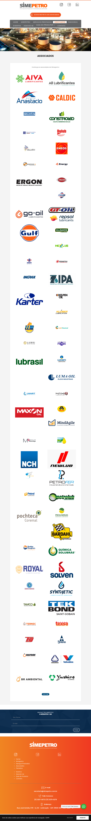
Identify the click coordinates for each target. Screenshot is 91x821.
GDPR (47, 818)
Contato (61, 26)
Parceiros (72, 22)
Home (15, 22)
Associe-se (28, 26)
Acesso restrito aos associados (46, 14)
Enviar (76, 730)
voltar (45, 694)
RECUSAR (70, 817)
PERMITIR (82, 817)
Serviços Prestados (42, 22)
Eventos (17, 26)
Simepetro (25, 22)
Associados (59, 22)
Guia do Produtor (45, 25)
